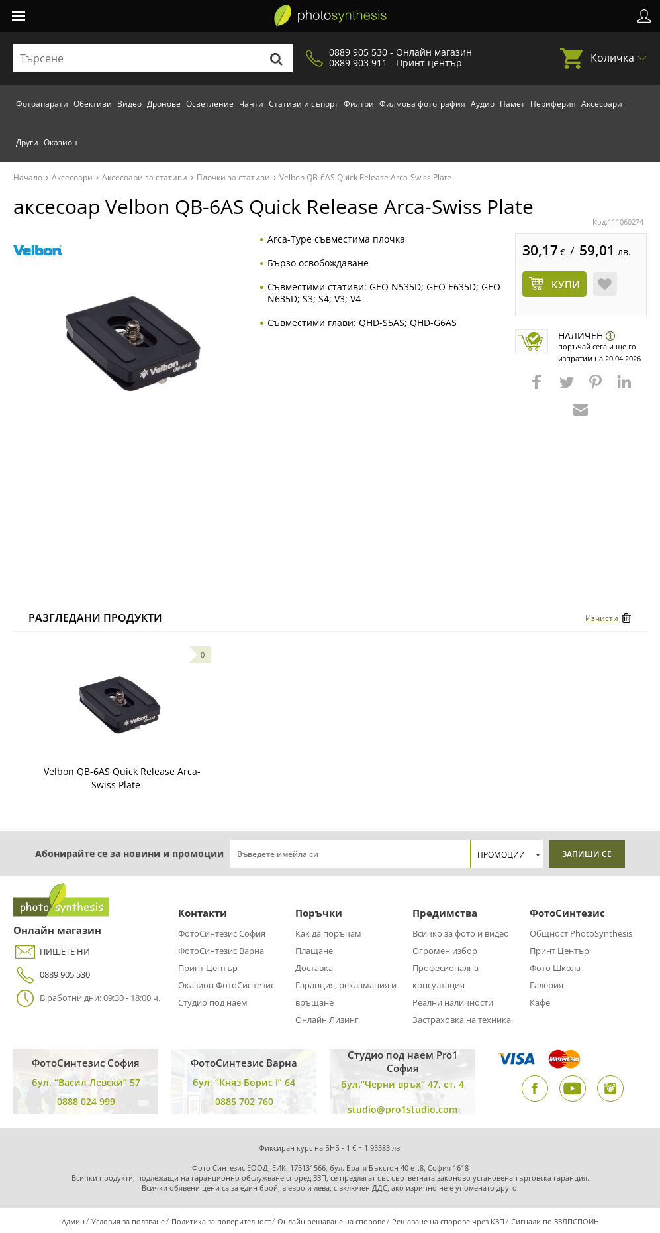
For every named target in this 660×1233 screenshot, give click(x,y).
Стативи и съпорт (303, 103)
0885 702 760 (244, 1101)
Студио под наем (213, 1002)
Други (27, 142)
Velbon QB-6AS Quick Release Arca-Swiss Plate (122, 778)
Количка (612, 57)
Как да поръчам (328, 933)
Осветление (210, 103)
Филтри (359, 103)
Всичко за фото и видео (460, 933)
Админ (73, 1221)
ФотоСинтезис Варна (221, 951)
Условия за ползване (128, 1221)
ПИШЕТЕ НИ (51, 951)
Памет (512, 103)
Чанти (251, 103)
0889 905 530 (51, 974)
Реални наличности (452, 1002)
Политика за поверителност (221, 1221)
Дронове (164, 103)
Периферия (553, 103)
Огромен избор (444, 951)
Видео (129, 103)
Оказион (60, 142)
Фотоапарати (42, 103)
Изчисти (601, 618)
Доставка (314, 968)
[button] (538, 388)
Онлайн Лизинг (327, 1020)
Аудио (483, 103)
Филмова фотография (422, 103)
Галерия (546, 985)
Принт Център (208, 968)
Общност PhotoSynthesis (581, 933)
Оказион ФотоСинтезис (226, 985)
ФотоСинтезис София (221, 933)
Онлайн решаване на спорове (331, 1221)
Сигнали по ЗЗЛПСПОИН (555, 1221)
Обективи (92, 103)
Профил (644, 16)
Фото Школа (555, 968)
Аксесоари (601, 103)
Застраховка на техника (461, 1020)
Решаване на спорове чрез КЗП (448, 1221)
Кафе (540, 1002)
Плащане (314, 951)
